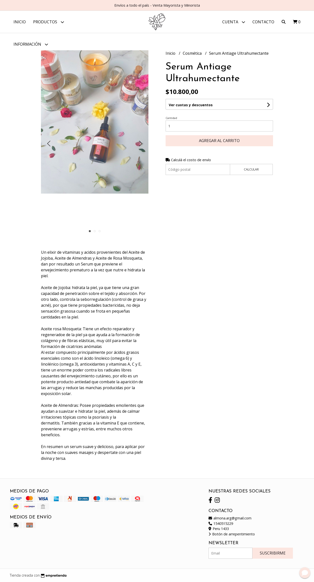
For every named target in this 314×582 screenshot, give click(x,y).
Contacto (263, 22)
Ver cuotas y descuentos (191, 105)
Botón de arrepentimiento (232, 534)
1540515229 (221, 523)
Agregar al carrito (219, 140)
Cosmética (193, 53)
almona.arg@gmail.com (230, 518)
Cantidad (171, 118)
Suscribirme (273, 553)
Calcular (251, 169)
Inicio (19, 22)
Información (30, 44)
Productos (48, 22)
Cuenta (233, 22)
